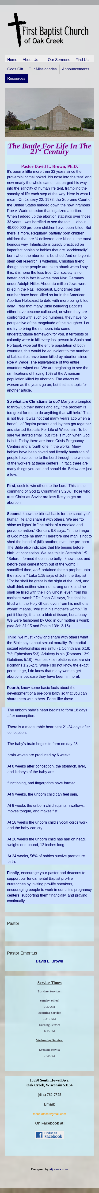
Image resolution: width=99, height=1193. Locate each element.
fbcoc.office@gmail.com (49, 1114)
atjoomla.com (58, 1169)
